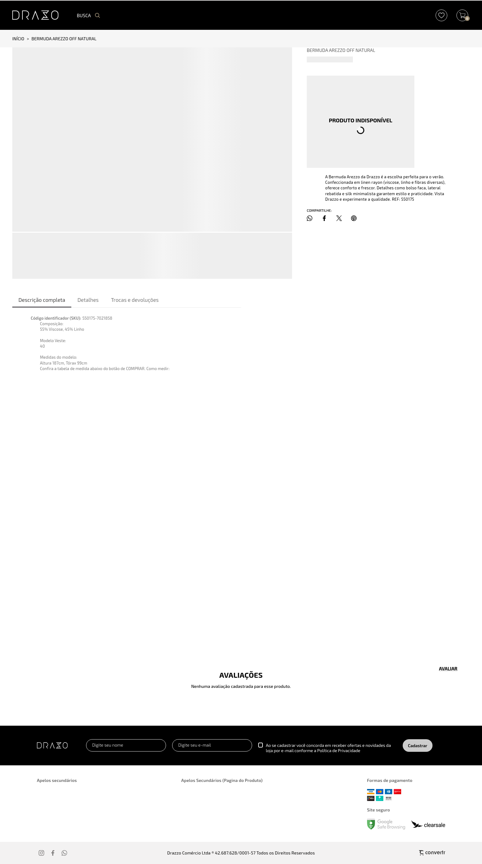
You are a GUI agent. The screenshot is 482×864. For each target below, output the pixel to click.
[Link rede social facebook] (53, 853)
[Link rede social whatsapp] (64, 853)
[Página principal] (35, 15)
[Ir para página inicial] (18, 38)
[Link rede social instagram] (42, 853)
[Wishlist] (441, 15)
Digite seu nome (107, 745)
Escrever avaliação (448, 668)
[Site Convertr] (408, 852)
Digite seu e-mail (194, 745)
